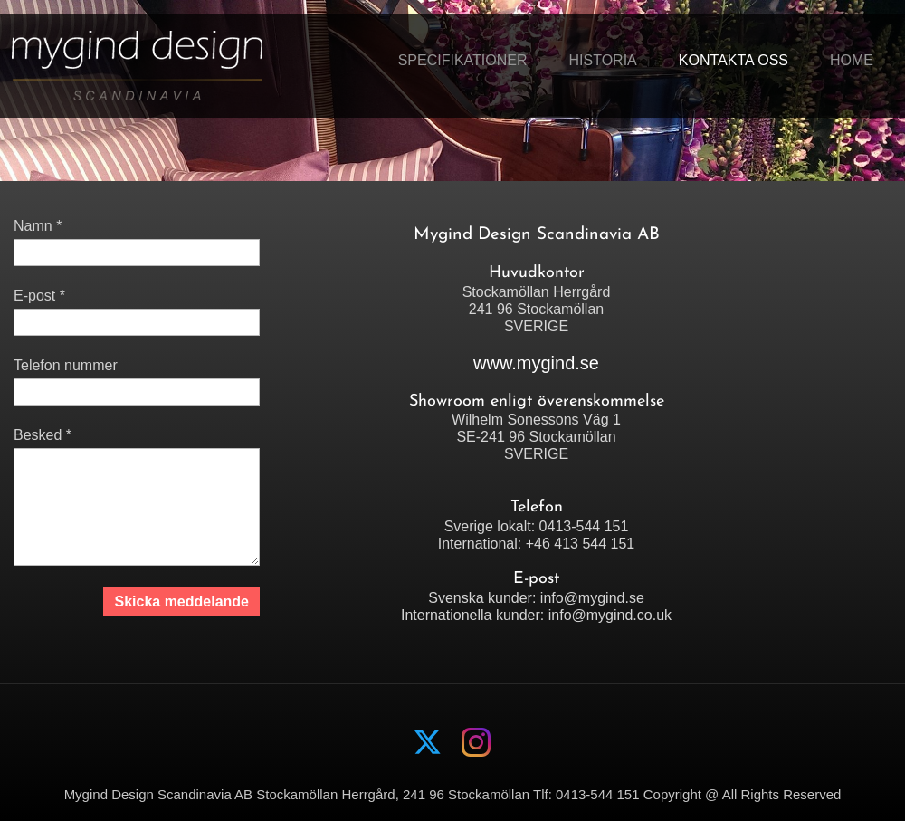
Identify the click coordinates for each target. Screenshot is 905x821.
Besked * (42, 435)
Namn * (38, 226)
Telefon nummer (66, 365)
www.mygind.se (536, 363)
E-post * (39, 295)
